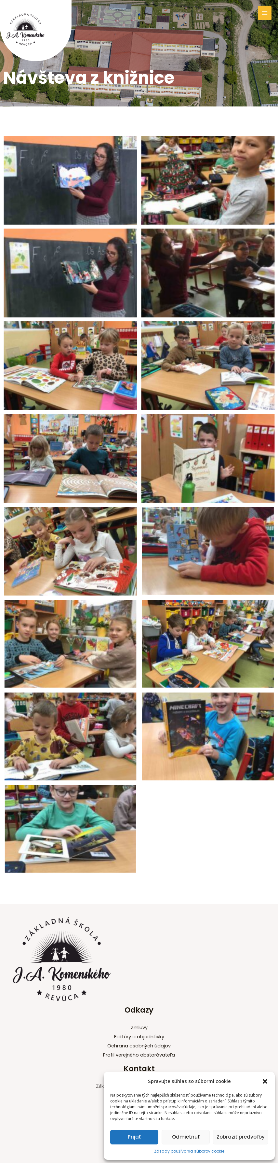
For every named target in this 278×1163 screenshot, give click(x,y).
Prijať (134, 1136)
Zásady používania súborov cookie (189, 1151)
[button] (265, 1081)
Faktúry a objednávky (139, 1036)
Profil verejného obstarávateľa (139, 1055)
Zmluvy (139, 1027)
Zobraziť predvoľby (241, 1136)
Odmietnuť (186, 1136)
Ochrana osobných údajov (139, 1046)
